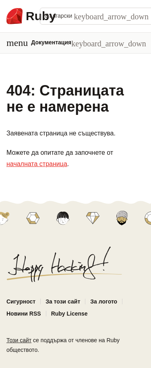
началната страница (36, 163)
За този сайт (63, 301)
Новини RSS (23, 313)
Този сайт (18, 340)
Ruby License (69, 313)
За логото (103, 301)
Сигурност (20, 301)
